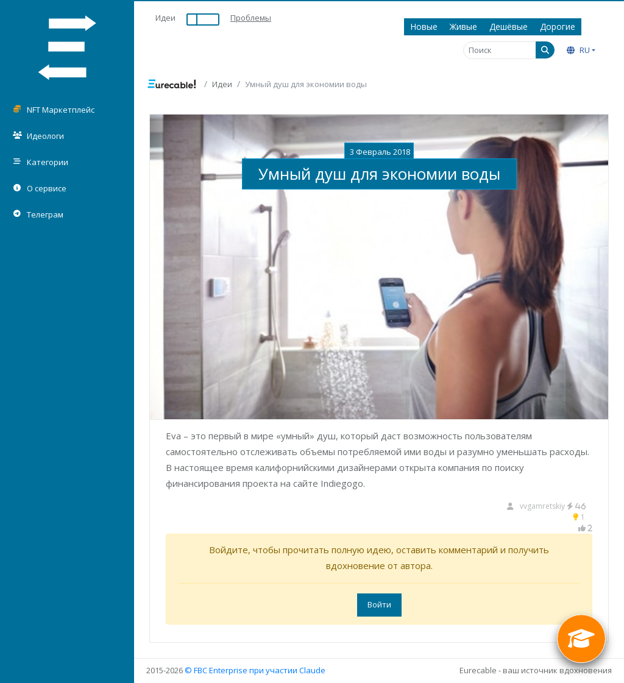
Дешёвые (508, 26)
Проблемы (250, 17)
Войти (379, 604)
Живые (463, 26)
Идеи (165, 17)
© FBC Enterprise (216, 670)
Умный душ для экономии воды (379, 174)
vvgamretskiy (553, 506)
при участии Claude (287, 670)
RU (578, 49)
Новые (424, 26)
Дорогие (557, 26)
